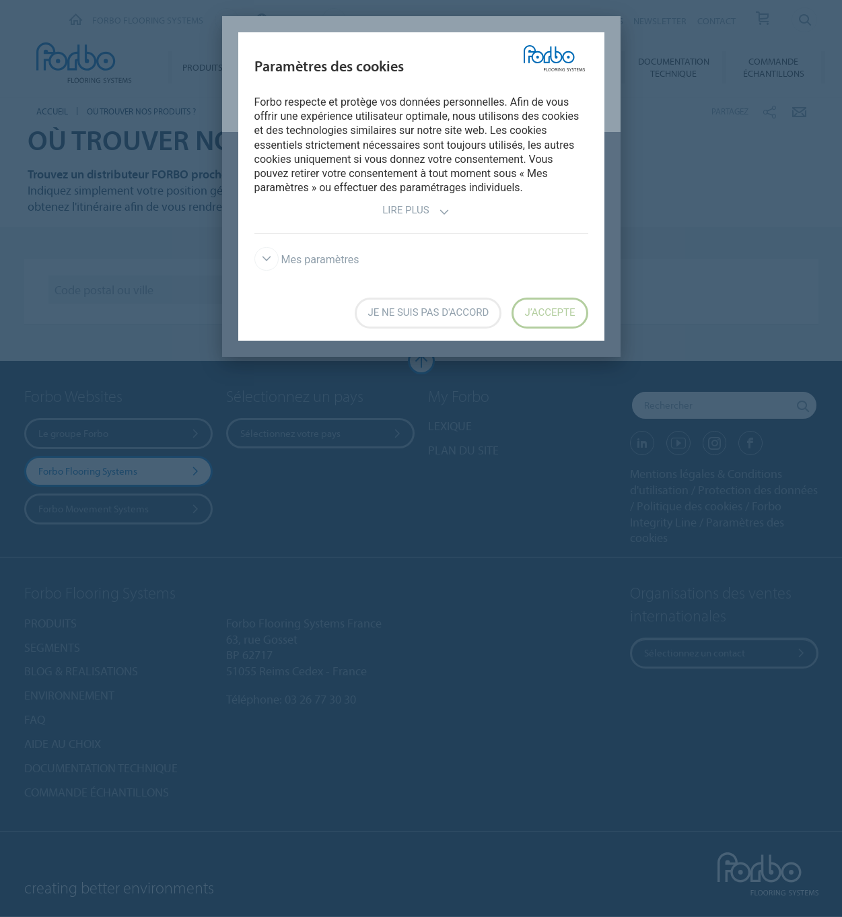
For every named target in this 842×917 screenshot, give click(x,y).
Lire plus (415, 211)
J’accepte (549, 312)
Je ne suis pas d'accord (428, 312)
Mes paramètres (306, 259)
